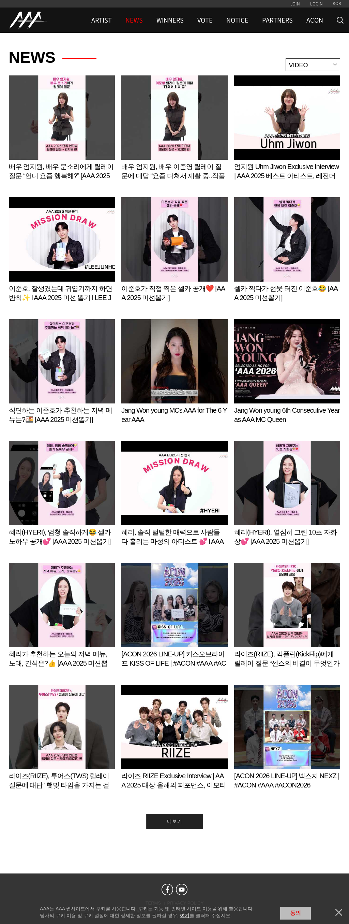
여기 (184, 915)
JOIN (295, 4)
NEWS (134, 20)
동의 (295, 913)
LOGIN (316, 4)
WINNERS (170, 20)
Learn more (62, 134)
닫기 (338, 912)
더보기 (174, 821)
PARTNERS (277, 20)
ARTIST (101, 20)
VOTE (205, 20)
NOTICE (237, 20)
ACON (314, 20)
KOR (337, 3)
